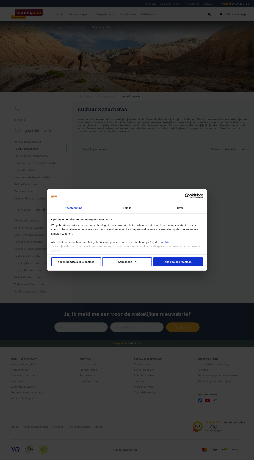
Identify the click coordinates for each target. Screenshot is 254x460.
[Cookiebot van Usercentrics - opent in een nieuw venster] (187, 196)
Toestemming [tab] (73, 207)
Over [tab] (180, 207)
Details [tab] (127, 207)
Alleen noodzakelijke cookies (76, 261)
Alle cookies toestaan (178, 261)
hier (168, 242)
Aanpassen (127, 261)
